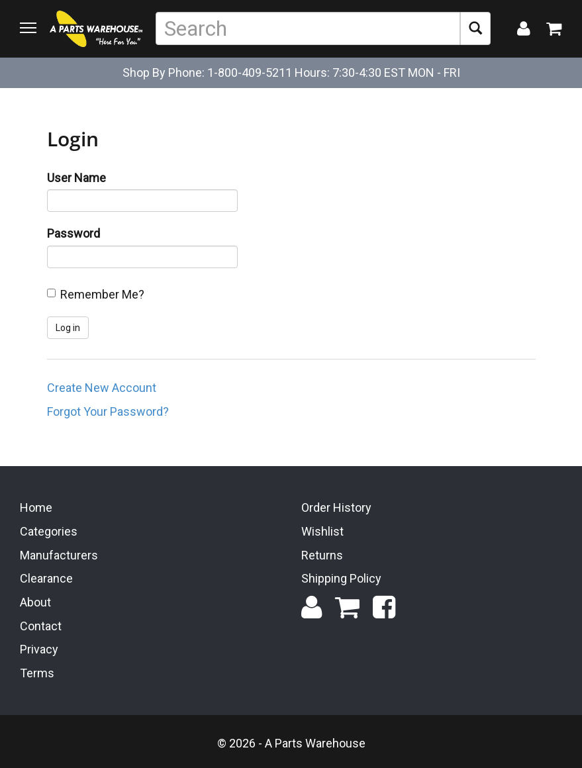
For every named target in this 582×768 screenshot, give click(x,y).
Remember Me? (102, 294)
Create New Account (101, 388)
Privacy (39, 649)
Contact (41, 626)
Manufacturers (59, 555)
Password (73, 233)
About (35, 602)
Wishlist (322, 531)
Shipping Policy (341, 578)
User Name (76, 178)
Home (36, 507)
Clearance (46, 578)
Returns (322, 555)
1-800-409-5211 (249, 72)
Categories (48, 531)
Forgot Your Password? (108, 411)
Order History (336, 507)
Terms (37, 673)
